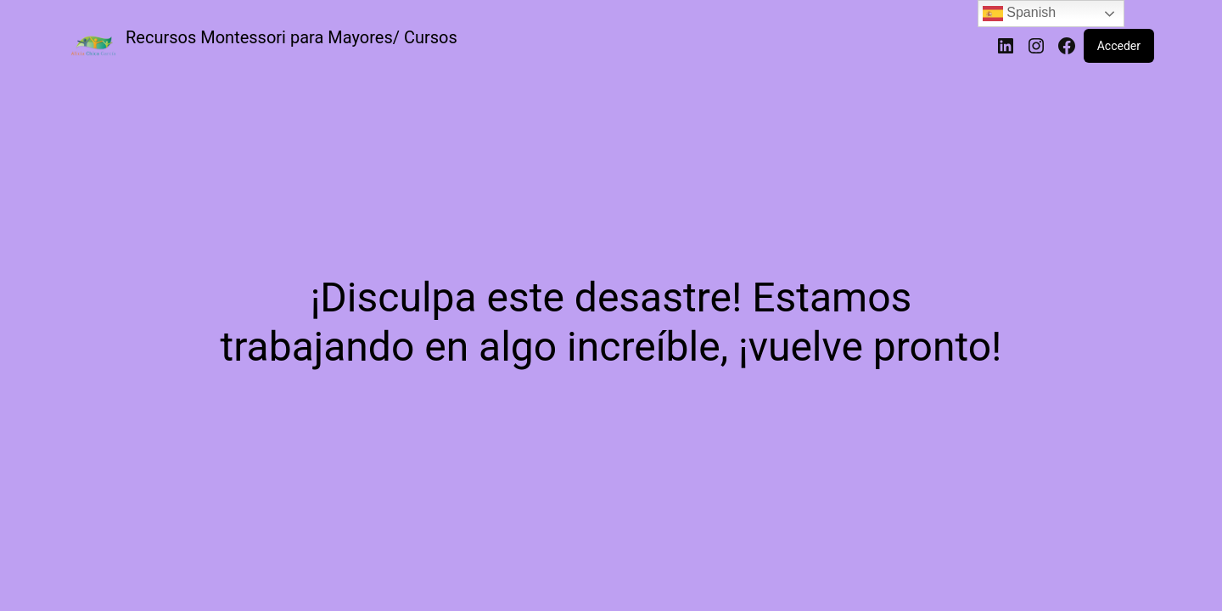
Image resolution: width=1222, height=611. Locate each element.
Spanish (1019, 13)
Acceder (1119, 46)
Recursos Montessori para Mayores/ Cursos (291, 37)
